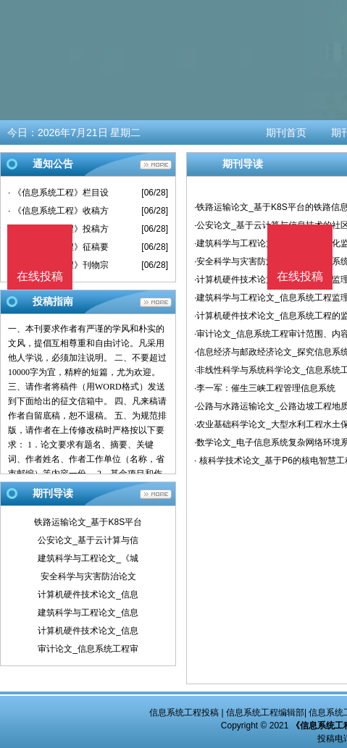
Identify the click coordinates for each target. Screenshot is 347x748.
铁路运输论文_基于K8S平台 (88, 522)
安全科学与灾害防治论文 (88, 576)
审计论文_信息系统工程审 (88, 649)
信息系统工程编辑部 (265, 712)
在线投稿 (300, 276)
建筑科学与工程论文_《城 (88, 558)
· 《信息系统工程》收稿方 (58, 211)
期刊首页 (286, 132)
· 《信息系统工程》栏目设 (58, 193)
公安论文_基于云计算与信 (88, 540)
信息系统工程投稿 (184, 712)
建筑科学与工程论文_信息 (88, 613)
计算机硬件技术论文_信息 (88, 594)
